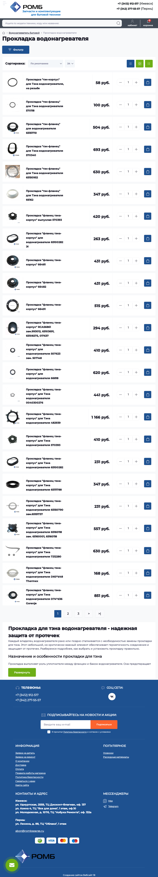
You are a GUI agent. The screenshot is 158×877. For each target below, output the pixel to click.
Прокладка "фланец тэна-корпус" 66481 (43, 262)
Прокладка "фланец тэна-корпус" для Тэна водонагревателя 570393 (43, 441)
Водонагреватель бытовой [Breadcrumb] (24, 32)
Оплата (19, 769)
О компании (22, 761)
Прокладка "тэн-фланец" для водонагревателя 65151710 (43, 128)
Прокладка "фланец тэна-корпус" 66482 (43, 284)
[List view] (149, 63)
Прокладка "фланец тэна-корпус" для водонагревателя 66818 (43, 374)
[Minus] (120, 82)
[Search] (118, 23)
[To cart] (147, 82)
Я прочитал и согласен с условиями (81, 732)
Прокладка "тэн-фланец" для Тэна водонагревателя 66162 (44, 195)
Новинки (108, 753)
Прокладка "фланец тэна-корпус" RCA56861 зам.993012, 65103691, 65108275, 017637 (43, 329)
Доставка (20, 765)
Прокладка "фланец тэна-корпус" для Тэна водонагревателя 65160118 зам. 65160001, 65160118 (44, 530)
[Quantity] (128, 82)
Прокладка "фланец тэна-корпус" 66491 (43, 307)
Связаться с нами (25, 781)
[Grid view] (140, 63)
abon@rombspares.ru (29, 831)
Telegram (113, 806)
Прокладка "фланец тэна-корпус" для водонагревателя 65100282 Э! (44, 240)
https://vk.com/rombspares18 (112, 696)
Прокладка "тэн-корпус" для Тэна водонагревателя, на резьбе (45, 84)
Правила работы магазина (30, 773)
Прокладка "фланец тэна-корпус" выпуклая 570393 (44, 218)
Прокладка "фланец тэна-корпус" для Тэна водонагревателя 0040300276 (43, 396)
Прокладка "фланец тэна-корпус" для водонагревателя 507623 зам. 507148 (43, 351)
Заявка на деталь (25, 753)
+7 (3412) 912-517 (128, 3)
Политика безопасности (75, 732)
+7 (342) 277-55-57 (128, 8)
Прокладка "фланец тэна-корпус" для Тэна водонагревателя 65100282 (44, 463)
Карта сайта (22, 785)
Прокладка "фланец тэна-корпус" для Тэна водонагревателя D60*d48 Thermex (44, 574)
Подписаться (104, 724)
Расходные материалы (116, 757)
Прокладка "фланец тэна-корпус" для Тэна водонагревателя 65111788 (44, 485)
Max (110, 800)
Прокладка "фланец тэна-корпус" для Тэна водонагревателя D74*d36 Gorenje (44, 597)
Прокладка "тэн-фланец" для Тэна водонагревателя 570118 (44, 106)
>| (99, 613)
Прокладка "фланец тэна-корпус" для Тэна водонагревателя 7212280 (43, 552)
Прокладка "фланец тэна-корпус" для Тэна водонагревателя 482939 (43, 418)
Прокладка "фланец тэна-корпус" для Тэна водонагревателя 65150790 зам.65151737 (44, 507)
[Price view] (130, 63)
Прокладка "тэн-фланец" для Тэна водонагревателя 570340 (44, 151)
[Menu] (5, 3)
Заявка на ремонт (25, 757)
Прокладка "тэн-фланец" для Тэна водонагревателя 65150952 (44, 173)
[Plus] (136, 82)
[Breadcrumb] (3, 32)
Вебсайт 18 (89, 875)
